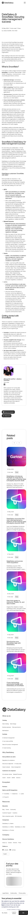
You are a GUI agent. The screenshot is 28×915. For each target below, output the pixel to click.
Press (16, 472)
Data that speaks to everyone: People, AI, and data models (15, 602)
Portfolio (4, 734)
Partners (4, 786)
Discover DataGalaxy (8, 839)
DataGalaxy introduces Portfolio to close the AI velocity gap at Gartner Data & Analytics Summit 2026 (16, 478)
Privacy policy (22, 893)
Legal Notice (5, 893)
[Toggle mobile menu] (24, 2)
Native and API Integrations (9, 790)
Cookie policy (13, 893)
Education (5, 806)
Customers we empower (9, 770)
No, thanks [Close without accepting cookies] (4, 912)
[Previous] (14, 443)
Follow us (5, 846)
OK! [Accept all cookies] (23, 912)
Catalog (4, 720)
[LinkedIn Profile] (4, 384)
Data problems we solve (9, 756)
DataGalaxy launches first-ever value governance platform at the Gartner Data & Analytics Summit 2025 (16, 521)
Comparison (5, 820)
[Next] (19, 443)
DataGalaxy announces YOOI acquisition (15, 561)
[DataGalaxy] (7, 3)
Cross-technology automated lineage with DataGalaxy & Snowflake (15, 684)
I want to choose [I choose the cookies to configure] (14, 913)
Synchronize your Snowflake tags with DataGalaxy (14, 643)
